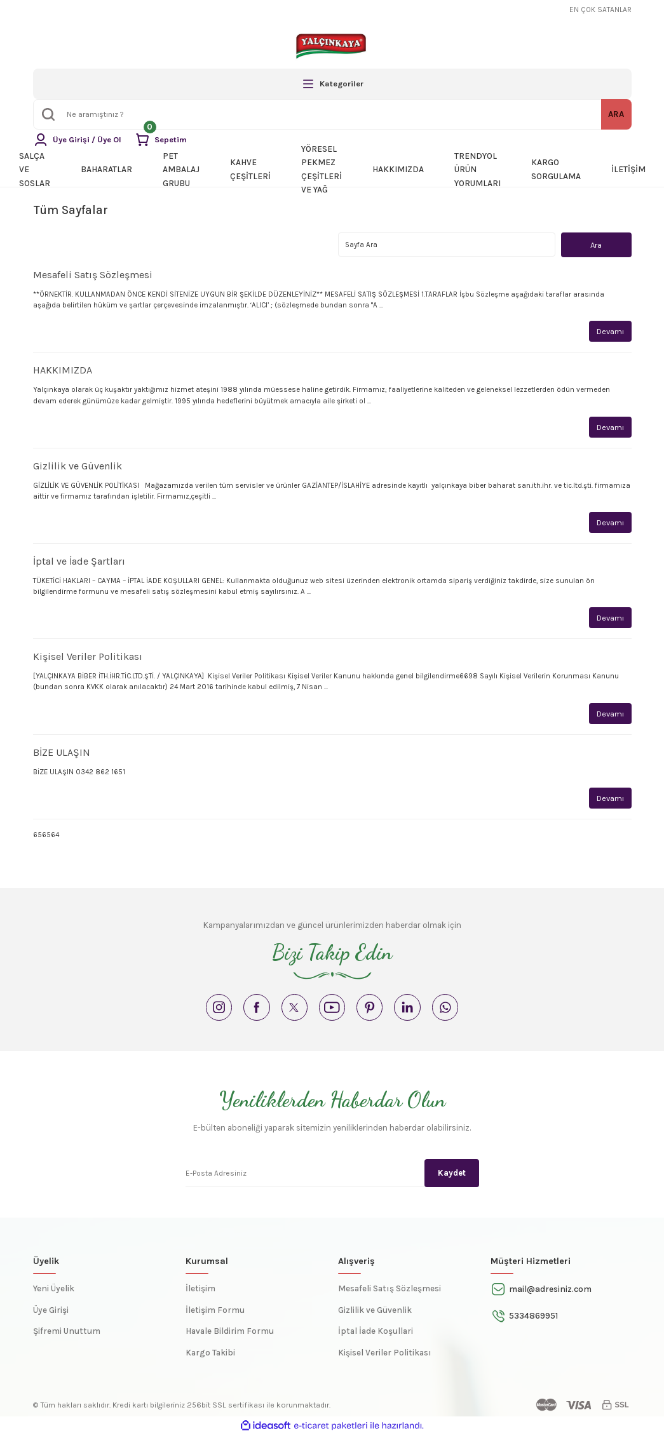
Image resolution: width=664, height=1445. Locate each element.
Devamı (609, 332)
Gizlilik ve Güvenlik (77, 467)
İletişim (200, 1298)
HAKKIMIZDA (62, 371)
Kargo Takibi (210, 1363)
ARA (616, 114)
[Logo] (332, 46)
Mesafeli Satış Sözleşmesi (92, 275)
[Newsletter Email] (332, 1182)
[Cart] (164, 140)
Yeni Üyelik (53, 1298)
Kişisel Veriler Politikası (87, 660)
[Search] (332, 114)
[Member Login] (79, 140)
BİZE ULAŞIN (61, 755)
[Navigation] (332, 84)
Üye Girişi (51, 1320)
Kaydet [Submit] (452, 1182)
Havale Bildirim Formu (230, 1341)
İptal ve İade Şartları (79, 563)
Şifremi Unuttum (66, 1341)
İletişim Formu (215, 1320)
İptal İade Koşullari (375, 1341)
